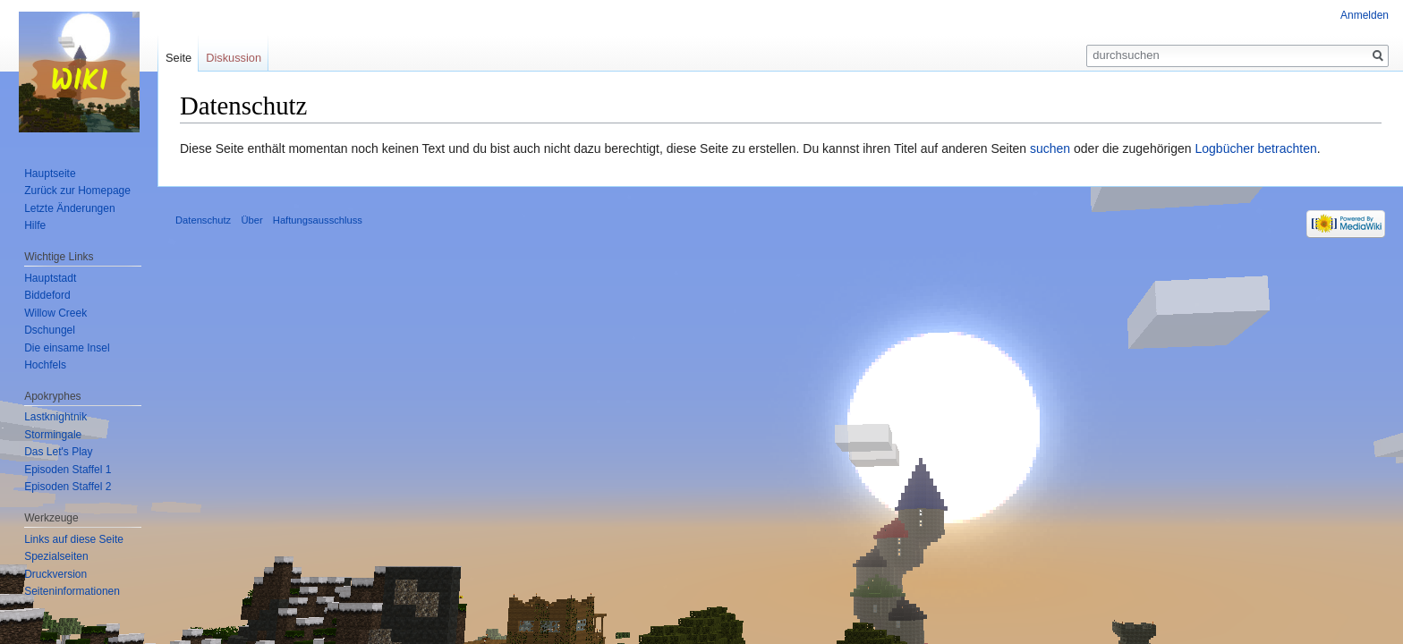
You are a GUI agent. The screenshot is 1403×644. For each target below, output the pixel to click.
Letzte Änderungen (69, 208)
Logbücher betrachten (1255, 148)
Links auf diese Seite (73, 539)
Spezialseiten (56, 556)
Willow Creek (55, 313)
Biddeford (47, 295)
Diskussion (233, 57)
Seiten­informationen (72, 591)
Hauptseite (49, 173)
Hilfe (35, 225)
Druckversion (55, 574)
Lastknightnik (55, 417)
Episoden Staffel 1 (67, 469)
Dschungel (49, 330)
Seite (178, 57)
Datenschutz (203, 220)
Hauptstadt (50, 278)
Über (251, 220)
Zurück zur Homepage (77, 190)
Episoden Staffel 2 (67, 486)
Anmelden (1364, 15)
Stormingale (52, 434)
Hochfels (45, 365)
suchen (1050, 148)
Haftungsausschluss (317, 220)
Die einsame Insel (66, 348)
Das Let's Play (58, 451)
